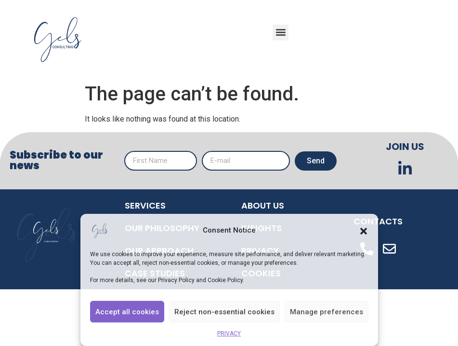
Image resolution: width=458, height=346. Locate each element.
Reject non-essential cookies (224, 312)
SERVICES (145, 205)
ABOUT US (262, 205)
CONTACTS (378, 221)
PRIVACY (229, 333)
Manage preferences (326, 312)
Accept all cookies (127, 312)
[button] (363, 230)
